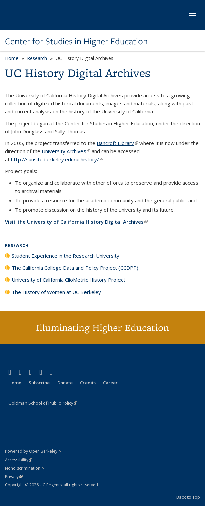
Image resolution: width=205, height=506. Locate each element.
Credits (88, 383)
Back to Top (188, 497)
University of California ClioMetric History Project (68, 279)
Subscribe (39, 383)
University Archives (66, 151)
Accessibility (18, 460)
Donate (65, 383)
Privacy (14, 476)
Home (12, 58)
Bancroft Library (117, 143)
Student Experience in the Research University (65, 255)
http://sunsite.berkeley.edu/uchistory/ (57, 159)
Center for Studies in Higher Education (76, 41)
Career (110, 383)
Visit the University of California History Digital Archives (76, 221)
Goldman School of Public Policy (42, 403)
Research (37, 58)
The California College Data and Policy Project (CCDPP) (75, 267)
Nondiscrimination (24, 468)
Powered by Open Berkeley (33, 451)
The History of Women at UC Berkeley (56, 292)
